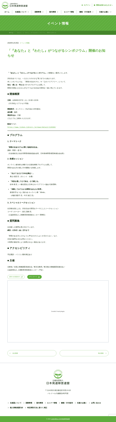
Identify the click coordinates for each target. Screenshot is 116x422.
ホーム (6, 12)
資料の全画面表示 (16, 277)
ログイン (85, 5)
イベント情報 (25, 43)
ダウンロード (34, 277)
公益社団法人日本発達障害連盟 (60, 419)
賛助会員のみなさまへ (103, 5)
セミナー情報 (69, 12)
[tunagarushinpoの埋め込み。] (58, 311)
